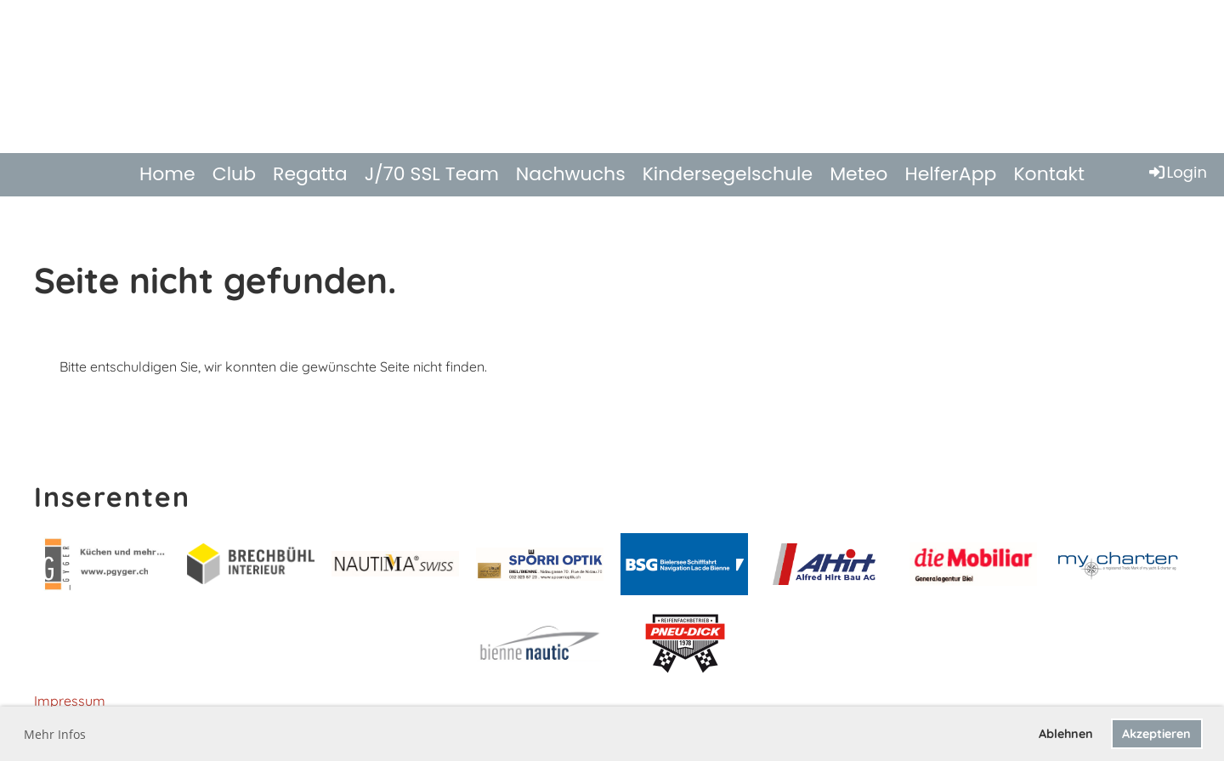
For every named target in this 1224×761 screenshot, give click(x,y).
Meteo (858, 174)
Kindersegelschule (728, 174)
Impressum (69, 700)
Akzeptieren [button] (1156, 733)
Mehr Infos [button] (55, 734)
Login (1177, 172)
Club (234, 174)
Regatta (310, 174)
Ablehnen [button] (1066, 733)
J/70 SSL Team (432, 174)
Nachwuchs (571, 174)
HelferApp (950, 174)
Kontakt (1049, 174)
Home (167, 174)
